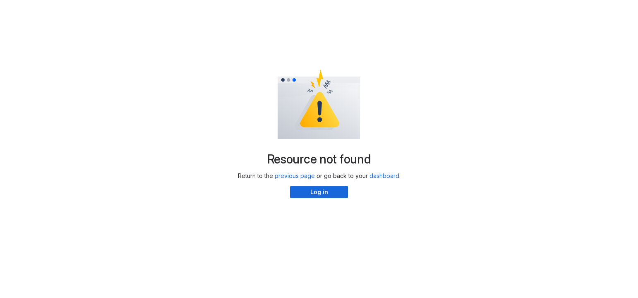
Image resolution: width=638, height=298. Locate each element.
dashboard (384, 175)
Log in (319, 191)
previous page (295, 175)
